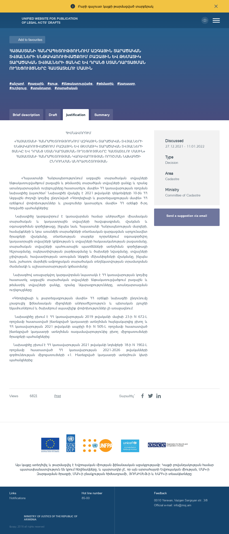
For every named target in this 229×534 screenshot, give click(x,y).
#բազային (36, 83)
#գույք (52, 83)
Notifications (17, 498)
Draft (53, 114)
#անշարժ (16, 83)
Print (57, 396)
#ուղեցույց (18, 88)
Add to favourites (30, 40)
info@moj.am (182, 505)
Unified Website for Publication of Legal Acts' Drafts (50, 20)
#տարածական (66, 88)
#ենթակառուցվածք (77, 83)
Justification (75, 114)
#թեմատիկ (104, 83)
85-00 (86, 498)
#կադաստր (126, 83)
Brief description (26, 114)
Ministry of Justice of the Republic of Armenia (50, 518)
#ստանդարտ (40, 88)
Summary (102, 114)
